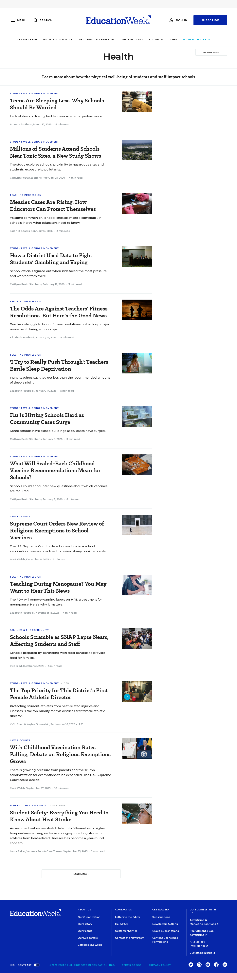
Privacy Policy (160, 965)
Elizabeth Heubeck (22, 337)
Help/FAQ (121, 924)
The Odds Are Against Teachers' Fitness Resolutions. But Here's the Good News (58, 312)
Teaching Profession (25, 195)
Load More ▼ (81, 873)
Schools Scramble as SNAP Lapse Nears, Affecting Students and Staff (59, 640)
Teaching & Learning (102, 39)
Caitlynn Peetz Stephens (26, 177)
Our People (85, 930)
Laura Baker (17, 851)
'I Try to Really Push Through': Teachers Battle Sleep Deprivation (59, 365)
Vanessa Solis (35, 851)
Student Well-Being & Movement (34, 93)
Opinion (161, 39)
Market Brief (201, 39)
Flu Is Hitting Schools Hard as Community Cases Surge (47, 419)
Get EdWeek (161, 909)
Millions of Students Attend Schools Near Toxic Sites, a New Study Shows (55, 152)
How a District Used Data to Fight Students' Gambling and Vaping (51, 259)
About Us (84, 909)
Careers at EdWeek (90, 944)
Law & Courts (20, 516)
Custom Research (202, 952)
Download (57, 805)
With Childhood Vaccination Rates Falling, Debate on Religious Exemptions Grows (60, 754)
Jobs (178, 39)
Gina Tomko (54, 851)
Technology (137, 39)
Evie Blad (16, 666)
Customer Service (126, 930)
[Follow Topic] (211, 52)
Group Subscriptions (165, 930)
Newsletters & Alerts (165, 924)
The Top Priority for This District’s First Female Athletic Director (59, 694)
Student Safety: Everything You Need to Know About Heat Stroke (59, 816)
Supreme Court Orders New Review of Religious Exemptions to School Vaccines (57, 530)
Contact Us (123, 909)
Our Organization (89, 917)
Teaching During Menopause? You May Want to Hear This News (58, 587)
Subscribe (210, 20)
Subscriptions (161, 917)
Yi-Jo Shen (17, 724)
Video (65, 683)
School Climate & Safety (28, 805)
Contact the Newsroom (129, 937)
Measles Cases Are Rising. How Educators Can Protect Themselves (53, 205)
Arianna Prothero (21, 124)
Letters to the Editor (127, 917)
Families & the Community (29, 630)
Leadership (32, 39)
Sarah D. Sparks (20, 230)
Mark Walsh (17, 559)
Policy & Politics (63, 39)
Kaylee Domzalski (38, 724)
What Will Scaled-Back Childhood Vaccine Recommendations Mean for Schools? (55, 470)
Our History (85, 924)
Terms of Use (131, 965)
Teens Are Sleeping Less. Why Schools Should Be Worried (57, 104)
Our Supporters (88, 937)
